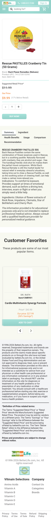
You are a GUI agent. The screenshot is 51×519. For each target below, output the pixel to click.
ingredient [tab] (23, 132)
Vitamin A (9, 488)
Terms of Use (14, 515)
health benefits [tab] (11, 137)
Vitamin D (9, 500)
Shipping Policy (42, 515)
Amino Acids (11, 484)
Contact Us (38, 484)
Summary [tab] (9, 132)
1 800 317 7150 (26, 3)
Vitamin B (9, 492)
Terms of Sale (23, 515)
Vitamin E (9, 504)
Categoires (38, 488)
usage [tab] (27, 137)
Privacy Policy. (5, 515)
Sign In (43, 3)
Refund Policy (32, 515)
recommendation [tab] (12, 142)
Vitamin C (9, 496)
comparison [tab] (40, 137)
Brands (35, 492)
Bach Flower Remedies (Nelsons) (23, 72)
